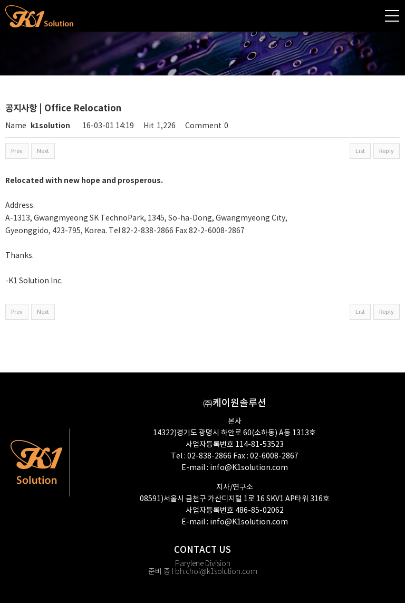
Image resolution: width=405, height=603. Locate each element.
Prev (17, 151)
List (360, 151)
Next (43, 151)
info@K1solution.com (249, 468)
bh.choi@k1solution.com (216, 572)
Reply (386, 151)
